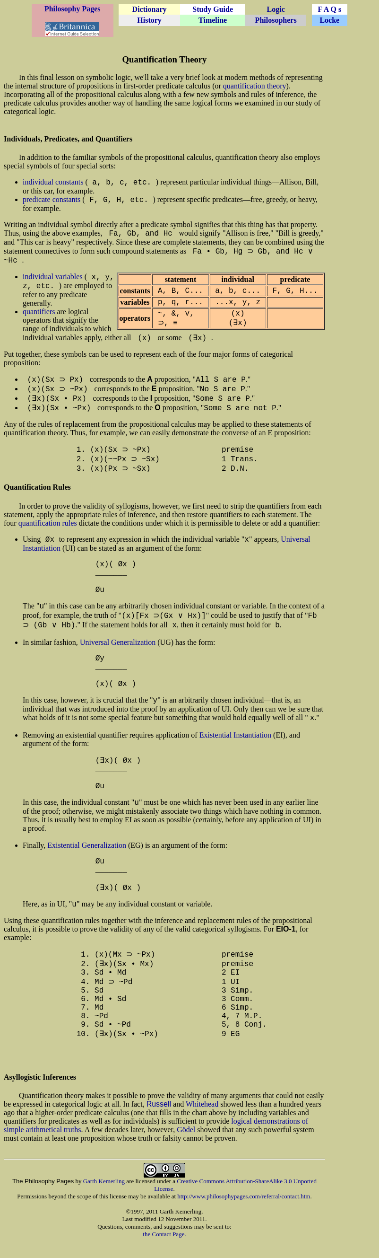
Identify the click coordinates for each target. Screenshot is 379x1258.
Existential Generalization (86, 857)
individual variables (53, 277)
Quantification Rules (37, 496)
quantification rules (47, 532)
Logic (276, 9)
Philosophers (276, 20)
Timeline (212, 20)
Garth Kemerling (104, 1197)
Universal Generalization (117, 653)
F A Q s (329, 9)
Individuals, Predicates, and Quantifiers (68, 139)
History (149, 20)
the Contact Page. (164, 1250)
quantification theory (254, 86)
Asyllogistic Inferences (40, 1093)
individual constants (53, 182)
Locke (329, 20)
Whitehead (202, 1120)
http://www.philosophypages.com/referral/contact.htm (243, 1212)
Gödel (186, 1146)
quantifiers (39, 312)
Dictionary (149, 9)
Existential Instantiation (235, 745)
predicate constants (51, 199)
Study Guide (212, 9)
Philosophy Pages (72, 9)
